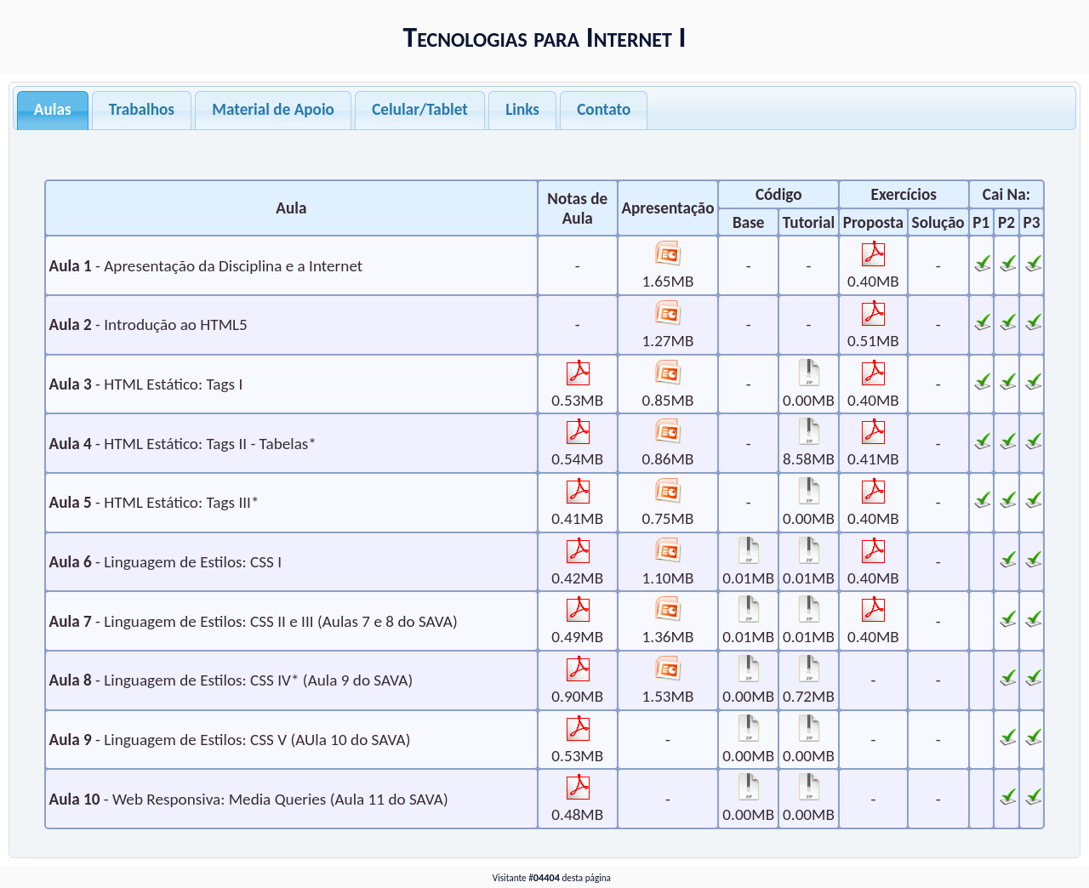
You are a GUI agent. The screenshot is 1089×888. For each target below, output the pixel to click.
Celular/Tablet (420, 109)
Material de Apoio (273, 109)
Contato (603, 109)
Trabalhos (141, 109)
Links (522, 109)
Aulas (52, 109)
